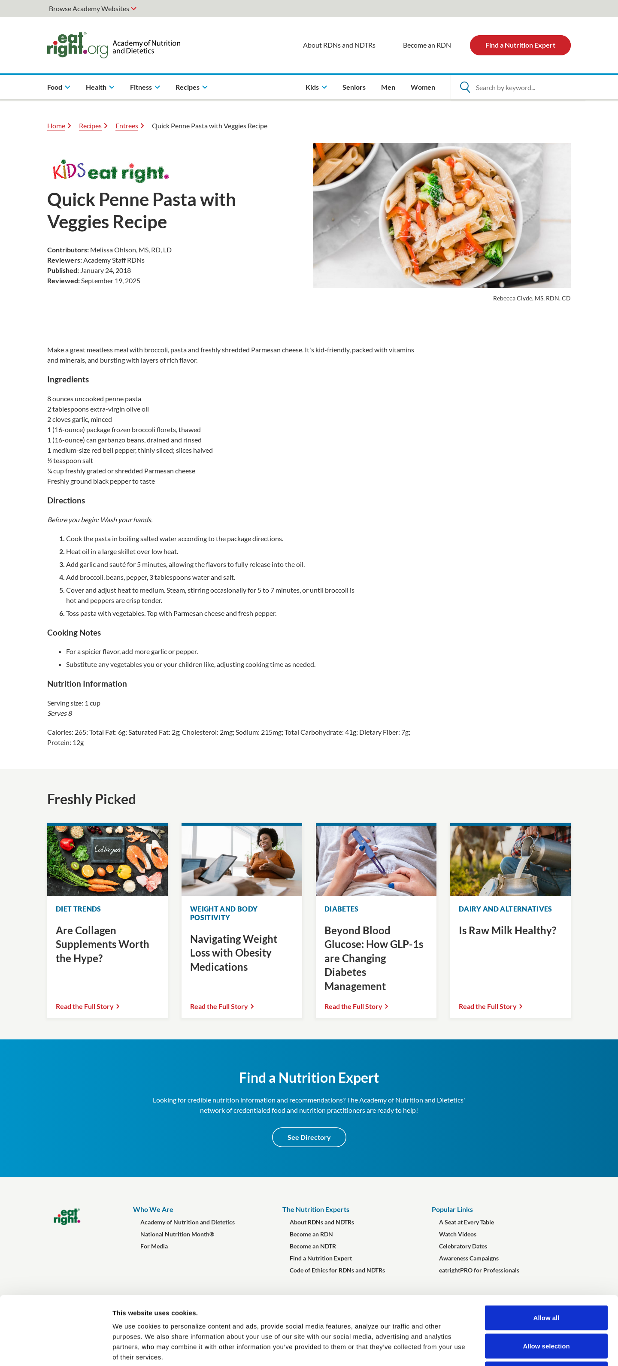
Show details (450, 1349)
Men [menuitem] (388, 87)
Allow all (546, 1253)
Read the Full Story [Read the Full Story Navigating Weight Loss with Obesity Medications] (219, 1006)
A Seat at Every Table (466, 1222)
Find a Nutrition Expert (520, 45)
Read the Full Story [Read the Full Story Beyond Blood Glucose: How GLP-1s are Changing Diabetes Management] (353, 1006)
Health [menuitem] (96, 87)
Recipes (90, 125)
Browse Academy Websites (89, 8)
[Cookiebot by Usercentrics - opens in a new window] (55, 1349)
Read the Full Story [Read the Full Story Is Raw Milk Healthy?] (488, 1006)
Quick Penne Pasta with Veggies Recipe (209, 125)
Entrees (126, 125)
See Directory (309, 1137)
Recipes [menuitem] (188, 87)
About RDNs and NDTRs (339, 45)
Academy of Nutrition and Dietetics (187, 1222)
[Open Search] (465, 87)
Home (56, 125)
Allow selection (546, 1281)
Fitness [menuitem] (141, 87)
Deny (546, 1309)
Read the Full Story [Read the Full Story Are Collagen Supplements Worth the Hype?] (85, 1006)
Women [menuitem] (423, 87)
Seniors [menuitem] (354, 87)
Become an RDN (427, 45)
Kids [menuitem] (312, 87)
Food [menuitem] (54, 87)
